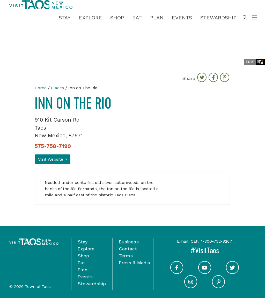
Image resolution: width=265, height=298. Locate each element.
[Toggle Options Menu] (254, 17)
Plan (157, 17)
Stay (65, 17)
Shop (117, 17)
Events (182, 17)
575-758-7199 (53, 146)
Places (57, 87)
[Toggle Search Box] (245, 17)
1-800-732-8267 (216, 241)
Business (129, 241)
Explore (90, 17)
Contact (128, 248)
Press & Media (134, 262)
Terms (126, 255)
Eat (137, 17)
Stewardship (218, 17)
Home (41, 87)
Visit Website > (52, 159)
